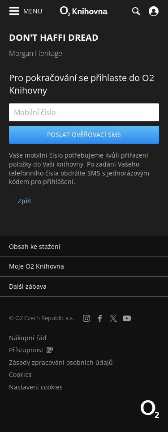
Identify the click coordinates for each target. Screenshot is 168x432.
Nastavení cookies (36, 387)
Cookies (20, 374)
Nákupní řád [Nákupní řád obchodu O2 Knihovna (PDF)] (28, 338)
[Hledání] (136, 11)
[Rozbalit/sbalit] (155, 246)
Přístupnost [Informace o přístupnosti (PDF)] (26, 350)
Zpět (24, 201)
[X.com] (113, 318)
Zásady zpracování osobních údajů (61, 362)
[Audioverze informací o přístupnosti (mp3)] (49, 350)
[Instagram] (86, 318)
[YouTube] (127, 318)
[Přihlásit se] (152, 11)
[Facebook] (100, 318)
